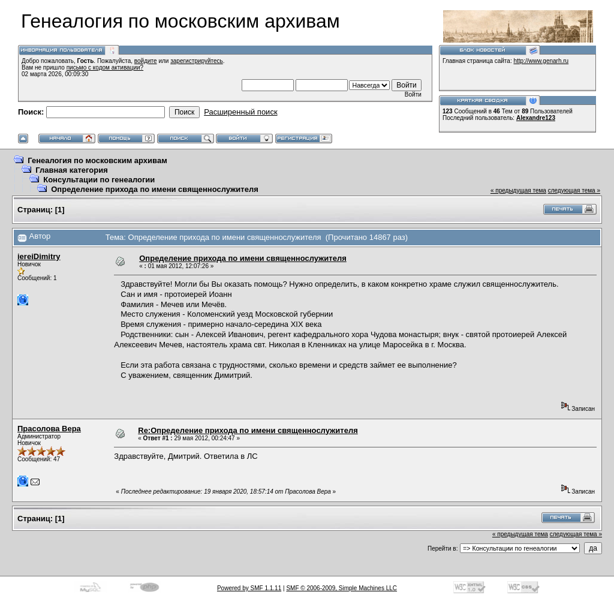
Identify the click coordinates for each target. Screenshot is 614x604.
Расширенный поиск (240, 111)
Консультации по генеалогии (99, 179)
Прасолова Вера (49, 428)
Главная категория (71, 170)
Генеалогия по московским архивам (97, 160)
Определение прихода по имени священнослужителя (154, 189)
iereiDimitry (39, 256)
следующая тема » (574, 190)
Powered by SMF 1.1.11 (249, 588)
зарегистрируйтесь (196, 61)
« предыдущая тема (518, 190)
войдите (145, 61)
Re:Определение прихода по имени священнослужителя (247, 430)
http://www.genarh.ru (540, 61)
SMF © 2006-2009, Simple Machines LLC (341, 588)
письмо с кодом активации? (105, 67)
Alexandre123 (535, 118)
